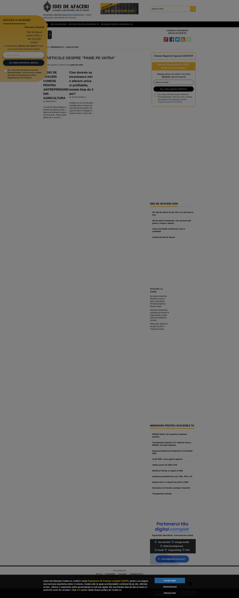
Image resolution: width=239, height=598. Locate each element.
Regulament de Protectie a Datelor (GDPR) (108, 581)
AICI (79, 590)
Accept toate (170, 580)
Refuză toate (170, 593)
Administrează (170, 587)
